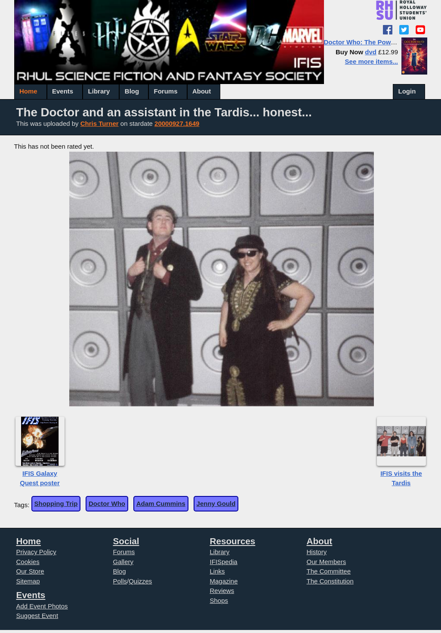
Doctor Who (107, 503)
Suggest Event (37, 615)
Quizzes (140, 581)
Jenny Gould (216, 503)
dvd (370, 52)
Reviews (222, 590)
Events (62, 91)
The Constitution (330, 581)
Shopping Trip (56, 503)
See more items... (371, 61)
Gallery (123, 561)
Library (99, 91)
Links (217, 571)
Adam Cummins (160, 503)
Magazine (224, 581)
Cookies (28, 561)
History (317, 551)
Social (126, 541)
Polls (120, 581)
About (201, 91)
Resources (233, 541)
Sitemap (28, 581)
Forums (166, 91)
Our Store (30, 571)
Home (28, 91)
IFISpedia (223, 561)
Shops (219, 600)
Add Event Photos (42, 606)
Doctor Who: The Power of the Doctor (381, 42)
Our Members (326, 561)
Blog (132, 91)
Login (407, 91)
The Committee (329, 571)
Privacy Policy (36, 551)
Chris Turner (99, 123)
